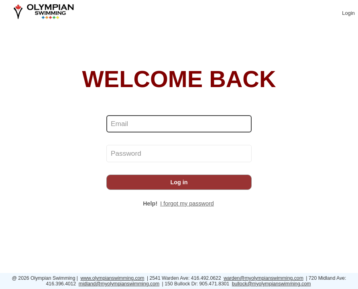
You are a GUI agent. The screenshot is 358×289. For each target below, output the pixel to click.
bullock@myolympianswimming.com (271, 284)
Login (348, 13)
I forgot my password (187, 203)
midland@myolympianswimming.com (119, 284)
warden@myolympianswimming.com (263, 278)
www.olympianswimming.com (112, 278)
